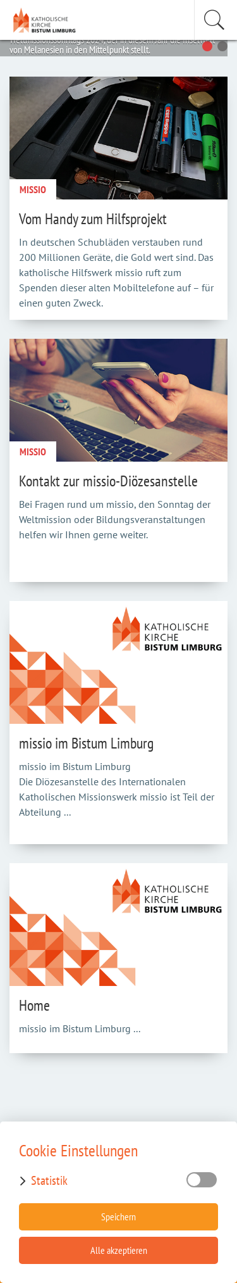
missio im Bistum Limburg (86, 743)
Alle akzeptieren (118, 1250)
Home (34, 1005)
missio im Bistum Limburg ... (79, 1028)
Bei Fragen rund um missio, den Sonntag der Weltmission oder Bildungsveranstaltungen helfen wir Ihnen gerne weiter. (114, 519)
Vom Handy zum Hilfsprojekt (93, 219)
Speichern (118, 1216)
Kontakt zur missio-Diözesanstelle (108, 481)
